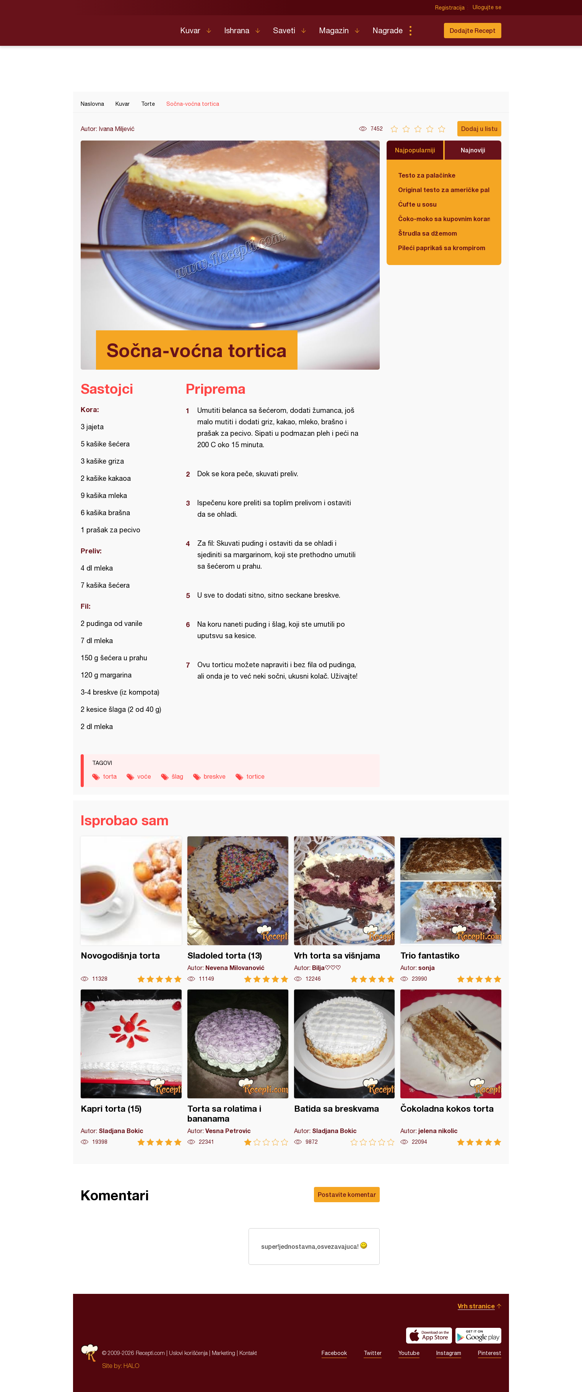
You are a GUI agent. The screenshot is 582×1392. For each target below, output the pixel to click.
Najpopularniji (415, 150)
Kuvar (190, 30)
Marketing (223, 1353)
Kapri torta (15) (131, 1067)
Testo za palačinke (426, 175)
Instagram (448, 1353)
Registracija (450, 8)
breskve (215, 776)
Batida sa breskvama (344, 1067)
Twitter (373, 1353)
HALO (131, 1365)
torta (110, 776)
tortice (255, 776)
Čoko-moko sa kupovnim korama (444, 218)
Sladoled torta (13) (237, 909)
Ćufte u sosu (417, 204)
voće (144, 776)
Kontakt (248, 1353)
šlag (177, 776)
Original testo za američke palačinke (444, 189)
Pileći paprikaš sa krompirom (441, 247)
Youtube (408, 1353)
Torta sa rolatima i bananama (237, 1067)
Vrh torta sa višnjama (344, 909)
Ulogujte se (487, 8)
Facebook (334, 1353)
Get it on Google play (478, 1335)
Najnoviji (473, 150)
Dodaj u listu (479, 128)
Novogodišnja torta (131, 909)
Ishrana (236, 30)
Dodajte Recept (473, 30)
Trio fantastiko (450, 909)
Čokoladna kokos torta (450, 1067)
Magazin (334, 30)
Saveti (284, 30)
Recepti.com (125, 27)
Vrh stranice (476, 1306)
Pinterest (489, 1353)
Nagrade (387, 30)
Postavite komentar (347, 1194)
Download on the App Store (429, 1335)
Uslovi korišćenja (188, 1353)
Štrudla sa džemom (427, 233)
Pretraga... (425, 30)
